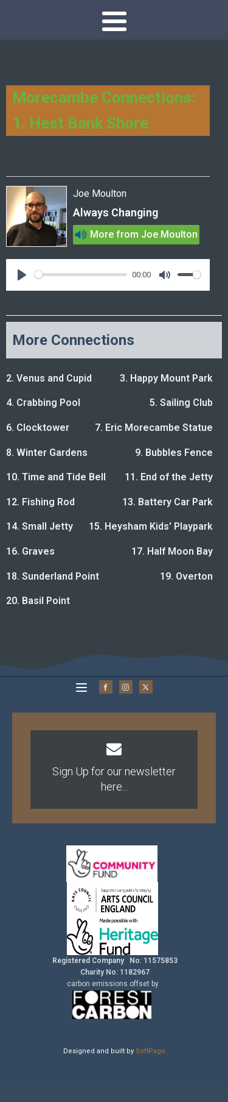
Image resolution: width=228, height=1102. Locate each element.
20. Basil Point (38, 600)
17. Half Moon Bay (172, 551)
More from (114, 234)
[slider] (81, 274)
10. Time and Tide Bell (56, 477)
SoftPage (150, 1051)
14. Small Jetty (39, 526)
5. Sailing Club (181, 402)
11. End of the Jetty (169, 477)
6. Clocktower (37, 427)
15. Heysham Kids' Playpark (151, 526)
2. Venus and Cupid (49, 378)
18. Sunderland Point (52, 576)
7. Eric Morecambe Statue (154, 427)
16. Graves (30, 551)
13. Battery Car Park (167, 502)
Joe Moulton (169, 234)
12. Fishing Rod (40, 502)
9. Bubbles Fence (174, 452)
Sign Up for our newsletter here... (114, 779)
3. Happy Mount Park (166, 378)
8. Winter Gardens (47, 452)
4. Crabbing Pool (43, 402)
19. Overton (186, 576)
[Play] (22, 275)
